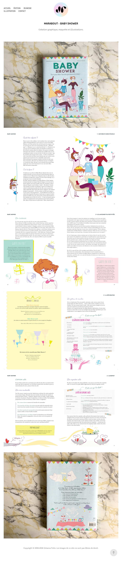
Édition (17, 8)
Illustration (9, 11)
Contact (22, 11)
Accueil (7, 8)
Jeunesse (27, 8)
